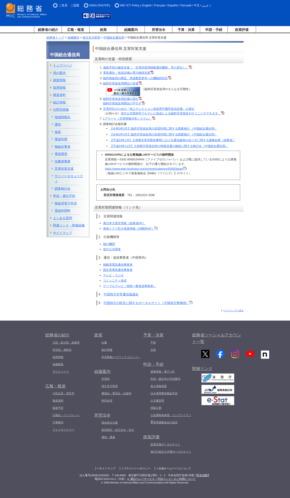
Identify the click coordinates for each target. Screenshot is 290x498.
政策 (103, 30)
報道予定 (58, 408)
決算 (153, 349)
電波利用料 (62, 210)
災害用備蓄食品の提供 (164, 422)
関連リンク (202, 370)
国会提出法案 (110, 422)
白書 (104, 342)
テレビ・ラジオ (113, 275)
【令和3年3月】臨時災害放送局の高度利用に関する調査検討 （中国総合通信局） (163, 128)
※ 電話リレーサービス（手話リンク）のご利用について (161, 479)
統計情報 (59, 102)
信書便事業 (62, 161)
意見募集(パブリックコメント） (121, 357)
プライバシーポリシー (137, 468)
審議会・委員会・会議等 (116, 393)
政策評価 (242, 30)
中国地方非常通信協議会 (121, 294)
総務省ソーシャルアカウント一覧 (216, 338)
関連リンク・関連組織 (69, 225)
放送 (58, 132)
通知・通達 (108, 437)
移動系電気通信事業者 (118, 264)
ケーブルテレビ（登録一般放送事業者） (129, 286)
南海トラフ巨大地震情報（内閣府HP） (130, 228)
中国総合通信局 (114, 37)
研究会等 (107, 400)
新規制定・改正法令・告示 (118, 430)
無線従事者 (62, 146)
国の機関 (109, 244)
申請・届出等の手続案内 (165, 378)
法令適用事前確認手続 (164, 393)
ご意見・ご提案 (69, 5)
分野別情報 (61, 109)
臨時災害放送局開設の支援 (120, 83)
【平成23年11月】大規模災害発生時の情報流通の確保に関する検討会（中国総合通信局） (169, 146)
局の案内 (59, 73)
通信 (58, 124)
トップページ (62, 65)
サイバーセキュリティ (69, 178)
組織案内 (131, 30)
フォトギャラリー (63, 429)
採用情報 (59, 87)
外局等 (106, 378)
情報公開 (155, 408)
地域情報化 (62, 117)
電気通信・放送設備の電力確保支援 (126, 72)
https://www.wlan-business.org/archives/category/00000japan (146, 168)
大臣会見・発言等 (63, 393)
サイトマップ (62, 233)
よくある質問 (62, 218)
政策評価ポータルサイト (165, 444)
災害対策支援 (64, 168)
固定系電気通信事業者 (118, 270)
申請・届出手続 (64, 196)
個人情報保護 (158, 386)
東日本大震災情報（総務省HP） (124, 223)
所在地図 (202, 475)
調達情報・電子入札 (162, 371)
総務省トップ (55, 37)
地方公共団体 (112, 249)
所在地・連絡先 (62, 349)
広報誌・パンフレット (66, 415)
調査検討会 (62, 188)
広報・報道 (75, 30)
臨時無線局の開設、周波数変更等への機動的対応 (135, 78)
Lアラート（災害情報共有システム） (127, 118)
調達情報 (59, 80)
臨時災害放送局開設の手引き (122, 103)
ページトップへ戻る (233, 310)
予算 (153, 342)
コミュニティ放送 (115, 280)
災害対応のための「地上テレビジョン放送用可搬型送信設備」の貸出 (148, 108)
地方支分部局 (91, 37)
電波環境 (61, 154)
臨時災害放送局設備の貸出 (120, 99)
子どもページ (61, 371)
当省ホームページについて (174, 468)
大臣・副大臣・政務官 (66, 342)
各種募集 (58, 364)
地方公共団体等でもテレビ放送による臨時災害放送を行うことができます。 (172, 113)
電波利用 (61, 139)
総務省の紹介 (48, 30)
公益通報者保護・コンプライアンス (170, 418)
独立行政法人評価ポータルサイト (170, 451)
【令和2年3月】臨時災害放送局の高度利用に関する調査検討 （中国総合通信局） (163, 134)
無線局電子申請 (66, 203)
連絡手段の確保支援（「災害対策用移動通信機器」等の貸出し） (147, 67)
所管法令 (158, 30)
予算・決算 (186, 30)
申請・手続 (213, 30)
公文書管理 (157, 400)
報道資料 (59, 95)
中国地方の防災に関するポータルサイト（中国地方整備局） (148, 303)
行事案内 (58, 422)
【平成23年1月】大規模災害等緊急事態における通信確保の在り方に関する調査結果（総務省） (172, 140)
